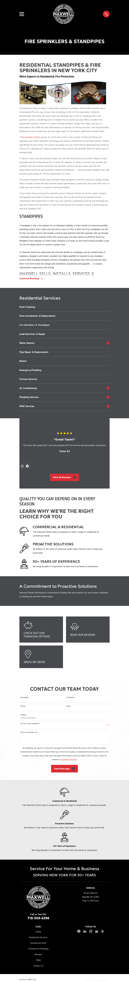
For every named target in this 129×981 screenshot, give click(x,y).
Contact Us (38, 965)
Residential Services (38, 937)
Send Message (64, 768)
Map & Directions (91, 900)
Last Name (70, 697)
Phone (23, 706)
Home (38, 931)
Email (68, 706)
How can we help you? (29, 732)
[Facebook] (78, 931)
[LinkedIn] (84, 931)
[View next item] (27, 466)
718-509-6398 (38, 918)
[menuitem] (64, 306)
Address (24, 715)
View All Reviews (64, 477)
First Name (25, 697)
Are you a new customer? (30, 723)
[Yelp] (102, 931)
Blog (38, 960)
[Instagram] (90, 931)
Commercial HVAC (38, 943)
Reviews (38, 954)
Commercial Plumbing (38, 948)
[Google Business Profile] (96, 931)
